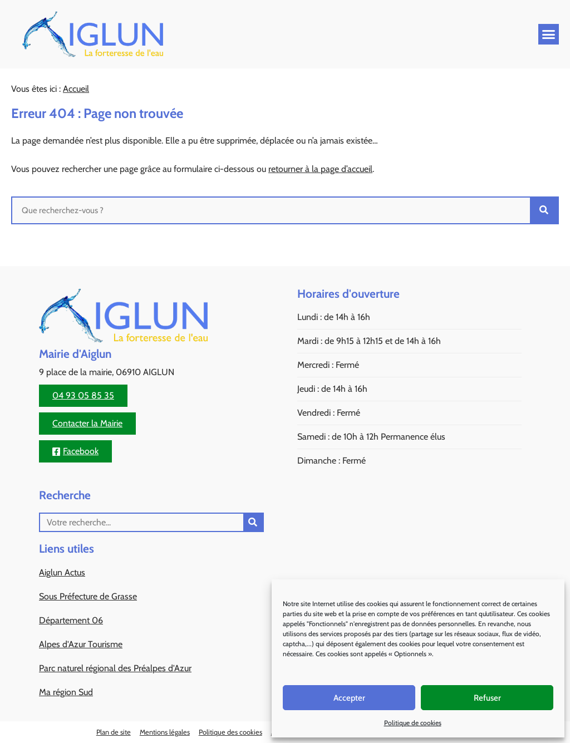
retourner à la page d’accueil (320, 169)
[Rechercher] (544, 210)
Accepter (349, 698)
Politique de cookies (412, 723)
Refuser (487, 698)
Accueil (76, 88)
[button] (548, 34)
